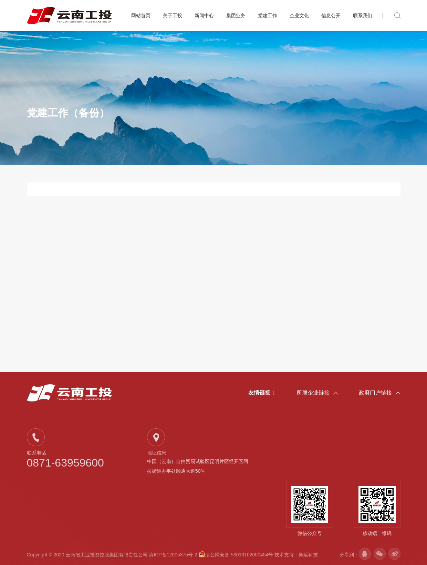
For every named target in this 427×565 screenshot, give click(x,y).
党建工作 (267, 15)
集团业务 (236, 15)
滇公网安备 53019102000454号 (236, 554)
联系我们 (362, 15)
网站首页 (140, 15)
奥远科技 (308, 554)
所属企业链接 (317, 393)
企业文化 (299, 15)
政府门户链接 (379, 393)
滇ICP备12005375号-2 (173, 554)
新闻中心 (204, 15)
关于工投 (172, 15)
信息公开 (331, 15)
